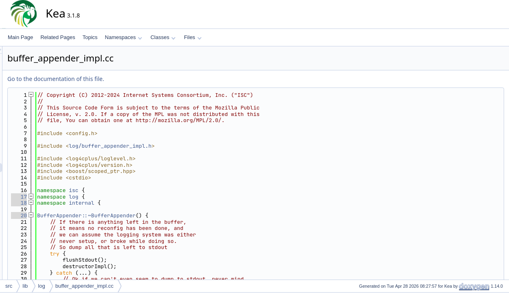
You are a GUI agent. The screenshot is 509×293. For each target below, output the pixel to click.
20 (92, 215)
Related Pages (57, 37)
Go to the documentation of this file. (129, 79)
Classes (163, 37)
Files (192, 37)
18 (92, 202)
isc (147, 190)
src (8, 286)
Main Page (20, 37)
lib (25, 286)
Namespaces (123, 37)
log (147, 196)
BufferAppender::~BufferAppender (159, 215)
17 (92, 196)
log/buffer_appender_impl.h (183, 145)
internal (154, 202)
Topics (89, 37)
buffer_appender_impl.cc (84, 286)
